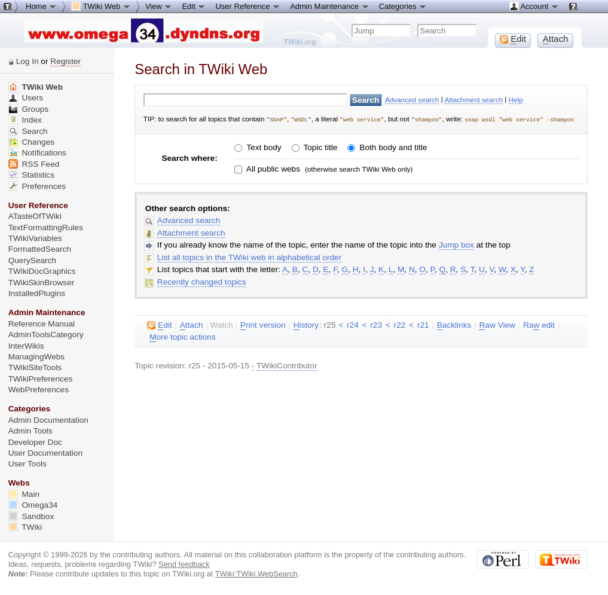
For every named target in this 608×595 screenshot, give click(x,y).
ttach (191, 324)
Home (41, 6)
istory (306, 324)
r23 (376, 324)
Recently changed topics (201, 281)
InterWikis (26, 345)
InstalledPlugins (37, 293)
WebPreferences (38, 389)
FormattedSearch (39, 249)
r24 (353, 324)
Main (23, 494)
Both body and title (392, 147)
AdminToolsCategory (46, 334)
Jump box (456, 244)
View (159, 6)
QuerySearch (32, 260)
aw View (497, 324)
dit (159, 324)
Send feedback (184, 564)
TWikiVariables (35, 238)
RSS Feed (34, 164)
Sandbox (31, 516)
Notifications (37, 152)
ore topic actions (182, 336)
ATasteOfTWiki (35, 216)
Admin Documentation (48, 420)
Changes (31, 142)
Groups (28, 109)
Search (28, 131)
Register (65, 61)
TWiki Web (35, 87)
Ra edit (539, 324)
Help (516, 99)
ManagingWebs (36, 356)
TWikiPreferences (40, 378)
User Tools (27, 463)
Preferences (37, 186)
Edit (194, 6)
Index (25, 119)
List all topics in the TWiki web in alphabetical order (249, 256)
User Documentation (45, 452)
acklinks (454, 324)
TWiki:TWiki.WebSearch (256, 573)
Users (25, 97)
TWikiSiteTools (35, 367)
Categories (403, 6)
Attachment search (473, 99)
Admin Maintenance (329, 6)
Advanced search (412, 99)
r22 (400, 324)
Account (534, 6)
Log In (27, 61)
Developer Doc (35, 442)
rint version (263, 324)
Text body (263, 147)
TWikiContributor (286, 365)
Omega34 (33, 505)
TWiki (25, 527)
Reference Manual (41, 323)
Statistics (31, 174)
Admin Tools (30, 430)
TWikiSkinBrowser (41, 282)
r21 (423, 324)
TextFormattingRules (45, 227)
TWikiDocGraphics (42, 271)
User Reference (247, 6)
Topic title (319, 147)
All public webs (272, 168)
